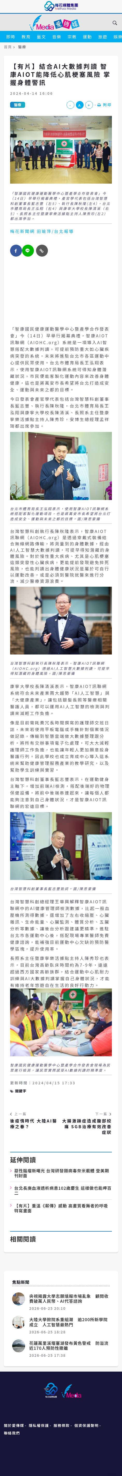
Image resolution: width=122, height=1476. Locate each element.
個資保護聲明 (86, 1425)
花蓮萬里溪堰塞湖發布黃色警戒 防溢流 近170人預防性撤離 (71, 1345)
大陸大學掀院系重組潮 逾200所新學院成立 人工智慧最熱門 (68, 1321)
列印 (104, 104)
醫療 (17, 104)
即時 (10, 37)
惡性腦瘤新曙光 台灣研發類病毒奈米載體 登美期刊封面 (61, 1173)
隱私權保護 (39, 1425)
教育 (26, 37)
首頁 (8, 46)
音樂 (56, 37)
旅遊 (102, 37)
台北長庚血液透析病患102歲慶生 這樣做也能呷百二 (62, 1190)
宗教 (72, 37)
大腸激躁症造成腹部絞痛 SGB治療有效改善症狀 (87, 1126)
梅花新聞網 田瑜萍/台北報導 (42, 231)
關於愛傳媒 (14, 1425)
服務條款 (62, 1425)
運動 (87, 37)
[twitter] (28, 251)
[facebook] (16, 251)
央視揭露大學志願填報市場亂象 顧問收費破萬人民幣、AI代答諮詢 (69, 1298)
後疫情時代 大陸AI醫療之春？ (33, 1124)
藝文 (41, 37)
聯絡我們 (12, 1432)
